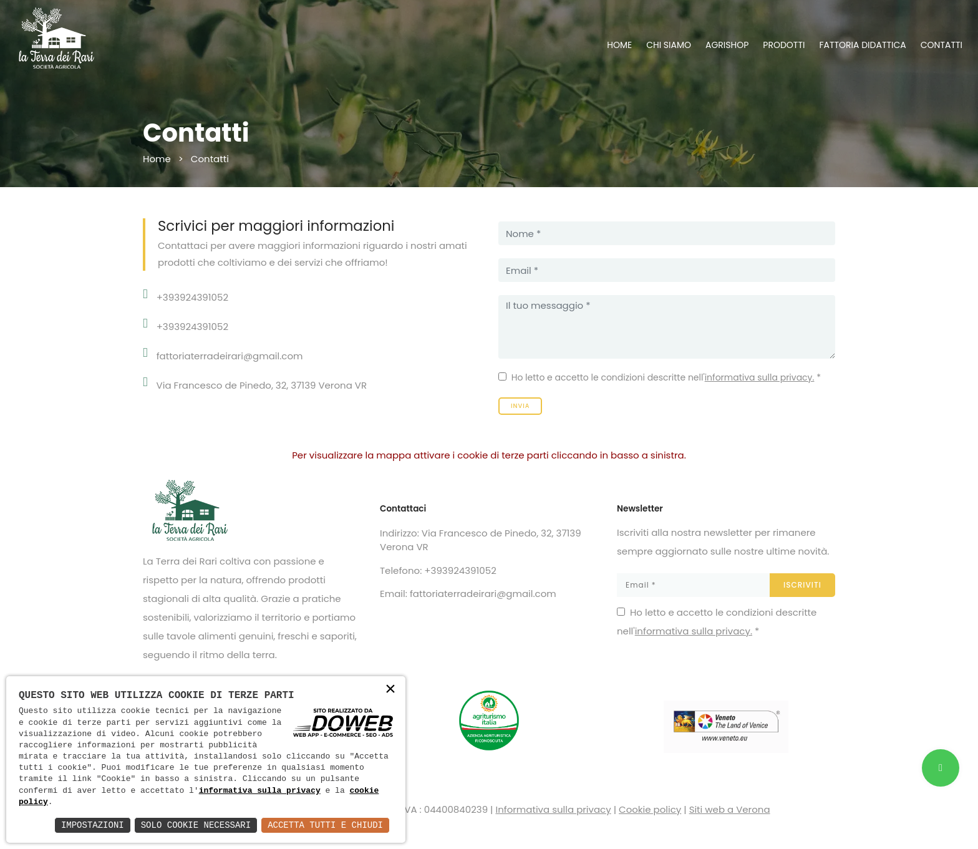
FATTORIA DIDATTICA (862, 45)
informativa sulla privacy (260, 791)
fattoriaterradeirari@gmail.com (230, 355)
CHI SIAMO (668, 45)
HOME (619, 45)
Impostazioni (92, 825)
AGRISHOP (726, 45)
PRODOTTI (784, 45)
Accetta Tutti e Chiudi (325, 825)
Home (157, 158)
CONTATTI (941, 45)
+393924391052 (192, 297)
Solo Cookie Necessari (196, 825)
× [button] (390, 690)
